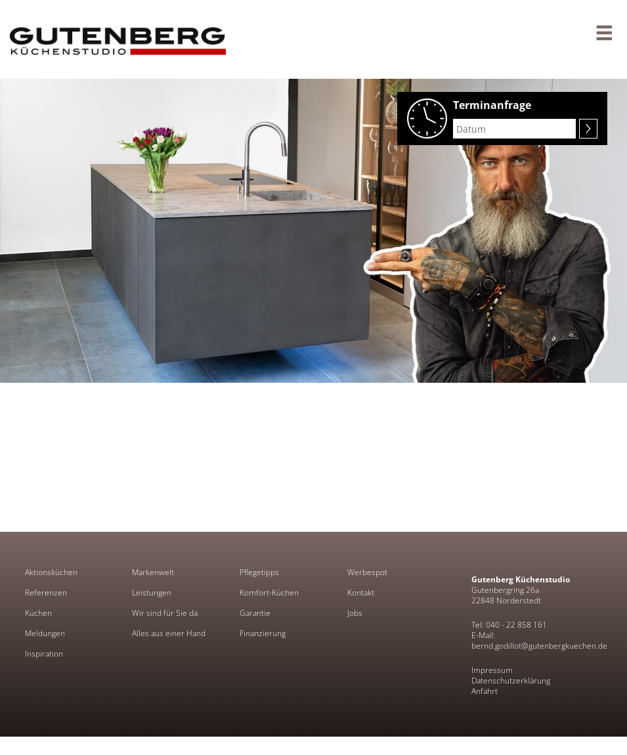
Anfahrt (484, 691)
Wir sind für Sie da (165, 613)
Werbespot (367, 572)
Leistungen (151, 592)
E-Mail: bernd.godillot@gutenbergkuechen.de (539, 640)
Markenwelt (153, 572)
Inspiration (44, 653)
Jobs (354, 613)
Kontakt (360, 592)
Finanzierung (263, 633)
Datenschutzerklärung (510, 680)
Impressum (492, 670)
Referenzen (46, 592)
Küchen (38, 613)
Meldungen (45, 633)
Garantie (255, 613)
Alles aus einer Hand (168, 633)
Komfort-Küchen (269, 592)
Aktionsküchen (51, 572)
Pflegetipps (259, 572)
